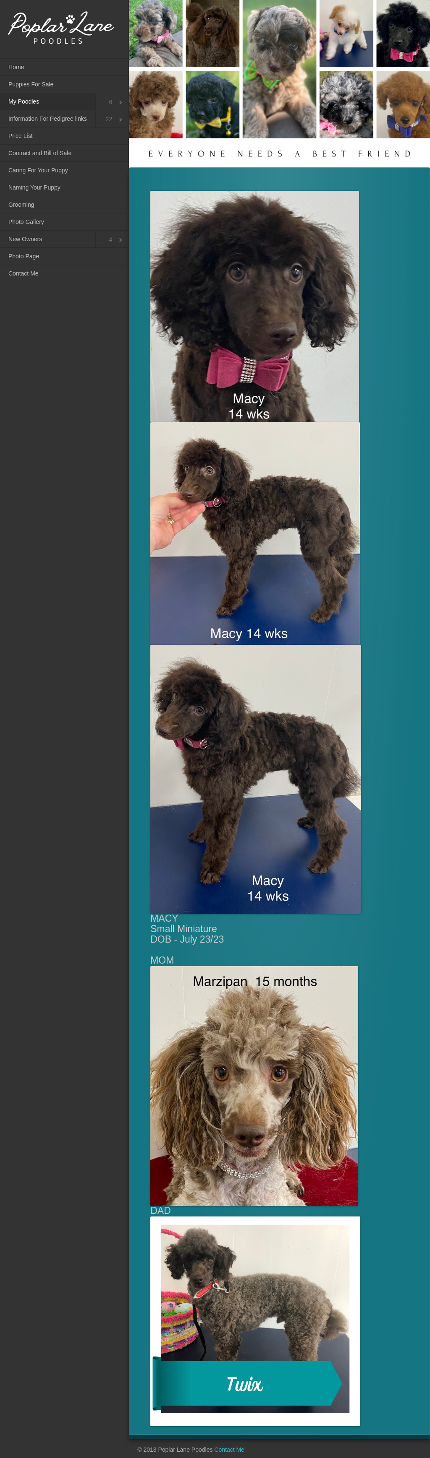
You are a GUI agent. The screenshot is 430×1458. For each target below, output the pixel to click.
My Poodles (23, 101)
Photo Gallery (26, 221)
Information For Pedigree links (47, 118)
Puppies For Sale (30, 84)
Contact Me (23, 273)
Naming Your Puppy (34, 187)
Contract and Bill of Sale (39, 153)
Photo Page (23, 256)
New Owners (25, 239)
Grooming (21, 204)
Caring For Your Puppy (38, 170)
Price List (20, 136)
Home (16, 67)
